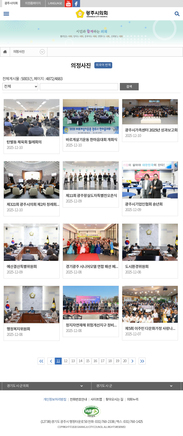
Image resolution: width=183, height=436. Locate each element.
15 (87, 361)
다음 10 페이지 (132, 361)
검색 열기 (177, 13)
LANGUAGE (55, 3)
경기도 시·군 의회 (18, 386)
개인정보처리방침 (54, 400)
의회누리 (132, 400)
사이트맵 (96, 400)
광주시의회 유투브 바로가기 (68, 3)
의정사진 (19, 52)
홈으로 (5, 51)
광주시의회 (11, 3)
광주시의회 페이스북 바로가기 (76, 3)
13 (73, 361)
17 (102, 361)
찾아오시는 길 (114, 400)
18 (110, 361)
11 (58, 361)
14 (80, 361)
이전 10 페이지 (50, 361)
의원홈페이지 (33, 3)
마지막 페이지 (142, 361)
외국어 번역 (103, 65)
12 (65, 361)
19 (117, 361)
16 (95, 361)
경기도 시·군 (104, 386)
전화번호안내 (78, 400)
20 (124, 361)
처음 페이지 (41, 361)
